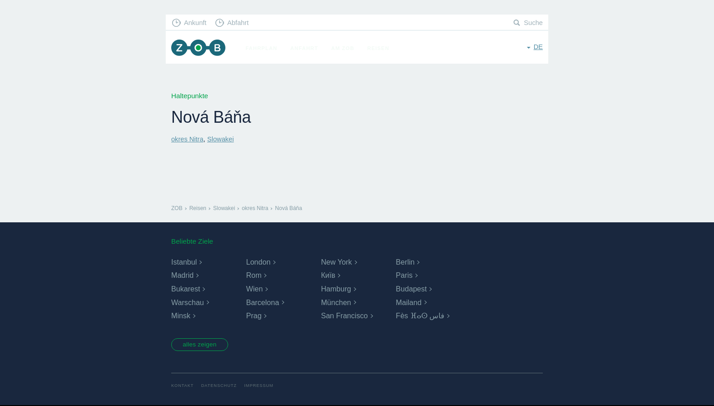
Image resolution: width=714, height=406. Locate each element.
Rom (253, 275)
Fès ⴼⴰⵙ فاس (420, 316)
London (258, 262)
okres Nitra (187, 139)
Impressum (262, 386)
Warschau (187, 302)
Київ (328, 275)
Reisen (380, 48)
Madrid (182, 275)
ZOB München (199, 48)
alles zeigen (202, 345)
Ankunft (196, 23)
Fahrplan (264, 48)
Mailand (408, 302)
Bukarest (185, 289)
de (538, 47)
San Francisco (344, 316)
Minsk (180, 316)
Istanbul (184, 262)
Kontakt (182, 386)
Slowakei (222, 139)
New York (336, 262)
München (336, 302)
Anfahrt (306, 48)
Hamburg (336, 289)
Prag (253, 316)
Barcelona (262, 302)
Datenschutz (220, 386)
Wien (254, 289)
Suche (533, 23)
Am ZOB (345, 48)
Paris (404, 275)
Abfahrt (240, 23)
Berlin (405, 262)
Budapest (411, 289)
